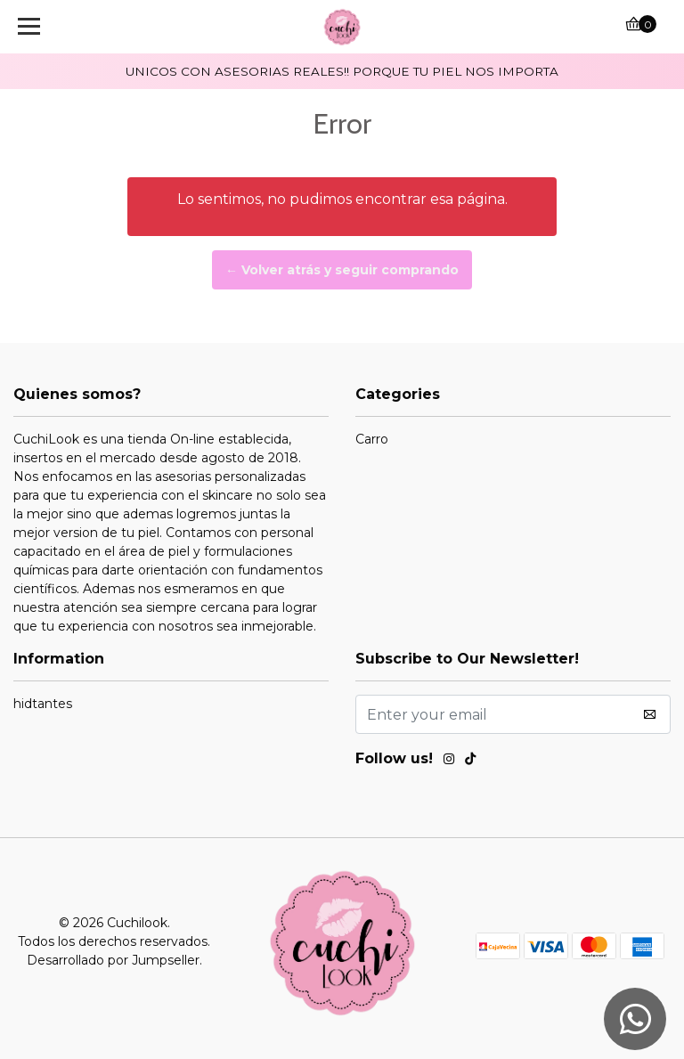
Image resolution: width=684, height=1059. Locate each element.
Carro (371, 439)
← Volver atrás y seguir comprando (342, 270)
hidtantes (42, 704)
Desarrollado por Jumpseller (113, 960)
